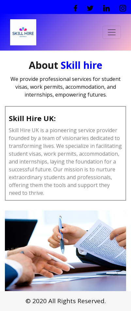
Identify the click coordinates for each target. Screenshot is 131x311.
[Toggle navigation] (112, 32)
